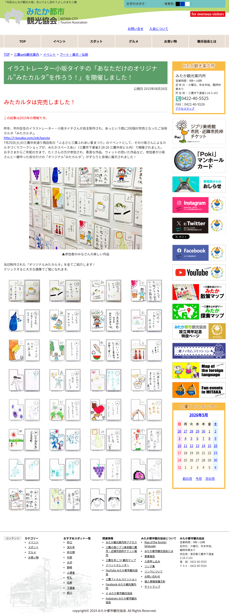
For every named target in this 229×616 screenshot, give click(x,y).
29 (197, 431)
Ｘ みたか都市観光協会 (119, 593)
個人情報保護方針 (154, 581)
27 (185, 431)
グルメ (133, 41)
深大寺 (71, 547)
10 (179, 445)
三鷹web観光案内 (26, 54)
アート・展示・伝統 (74, 54)
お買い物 (170, 41)
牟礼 (69, 577)
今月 (199, 478)
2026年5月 (198, 415)
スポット (96, 41)
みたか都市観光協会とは (158, 551)
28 (191, 431)
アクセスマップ (185, 108)
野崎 (69, 567)
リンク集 (149, 566)
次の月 (210, 478)
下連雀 (71, 587)
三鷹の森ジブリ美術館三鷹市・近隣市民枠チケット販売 (121, 551)
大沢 (69, 562)
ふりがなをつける (206, 4)
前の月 (187, 478)
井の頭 (71, 552)
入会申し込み (152, 561)
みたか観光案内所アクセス (121, 542)
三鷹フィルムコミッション (121, 579)
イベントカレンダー (117, 565)
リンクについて (153, 571)
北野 (69, 582)
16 (215, 445)
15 (209, 445)
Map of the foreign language (155, 544)
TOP (22, 41)
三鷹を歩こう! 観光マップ (121, 560)
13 (197, 445)
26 (179, 431)
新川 (69, 592)
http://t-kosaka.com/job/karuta (27, 137)
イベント (59, 41)
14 (203, 445)
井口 (69, 542)
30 (203, 431)
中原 (69, 557)
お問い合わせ (152, 576)
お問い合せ (136, 28)
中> (153, 4)
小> (148, 4)
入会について (158, 28)
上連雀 (71, 572)
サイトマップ (152, 586)
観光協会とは (206, 41)
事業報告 (149, 556)
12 (191, 445)
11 (185, 445)
